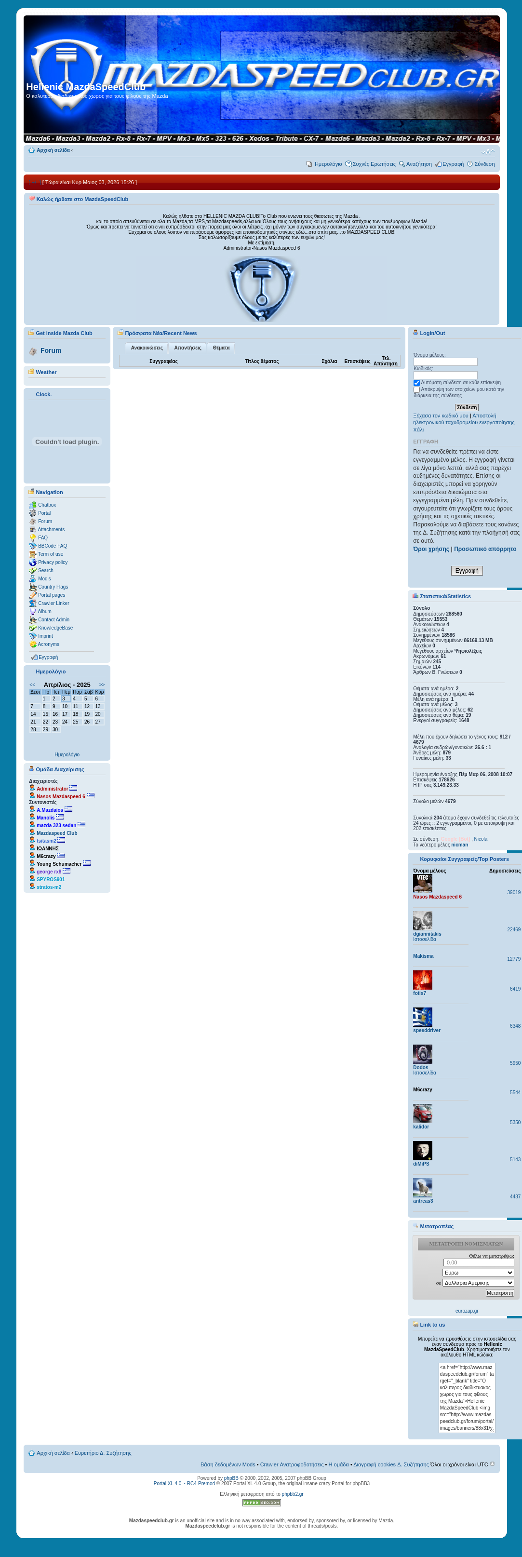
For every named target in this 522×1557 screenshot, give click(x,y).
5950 (515, 1063)
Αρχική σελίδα (53, 150)
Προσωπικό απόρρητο (485, 549)
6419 (515, 989)
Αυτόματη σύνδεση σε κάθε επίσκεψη (457, 382)
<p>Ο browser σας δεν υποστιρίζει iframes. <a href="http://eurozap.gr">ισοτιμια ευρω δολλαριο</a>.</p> (467, 1276)
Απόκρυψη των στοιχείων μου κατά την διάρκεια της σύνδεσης (459, 392)
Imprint (45, 636)
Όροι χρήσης (431, 549)
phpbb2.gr (293, 1494)
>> (102, 684)
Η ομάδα (339, 1464)
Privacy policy (52, 562)
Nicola (481, 839)
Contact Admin (53, 619)
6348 (515, 1026)
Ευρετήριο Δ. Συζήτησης (103, 1453)
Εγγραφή (453, 164)
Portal (44, 513)
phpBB (231, 1478)
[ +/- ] (34, 182)
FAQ (43, 537)
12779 (514, 959)
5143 (515, 1159)
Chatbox (47, 505)
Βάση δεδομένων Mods (228, 1464)
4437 (515, 1196)
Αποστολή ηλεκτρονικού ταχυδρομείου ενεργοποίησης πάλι (463, 422)
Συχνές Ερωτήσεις (374, 164)
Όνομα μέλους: (429, 355)
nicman (459, 844)
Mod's (44, 578)
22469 (514, 929)
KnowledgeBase (55, 628)
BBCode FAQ (52, 546)
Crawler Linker (53, 603)
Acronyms (48, 644)
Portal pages (51, 595)
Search (46, 570)
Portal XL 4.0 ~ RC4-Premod (184, 1483)
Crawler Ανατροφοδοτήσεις (292, 1464)
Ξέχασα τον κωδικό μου (440, 415)
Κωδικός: (423, 368)
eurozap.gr (467, 1311)
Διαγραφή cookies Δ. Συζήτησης (391, 1464)
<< (32, 684)
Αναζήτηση (419, 164)
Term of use (50, 554)
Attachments (51, 529)
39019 (514, 892)
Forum (51, 350)
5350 (515, 1122)
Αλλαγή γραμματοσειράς (488, 152)
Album (45, 611)
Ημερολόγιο (328, 164)
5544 (515, 1092)
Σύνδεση (484, 164)
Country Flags (53, 587)
